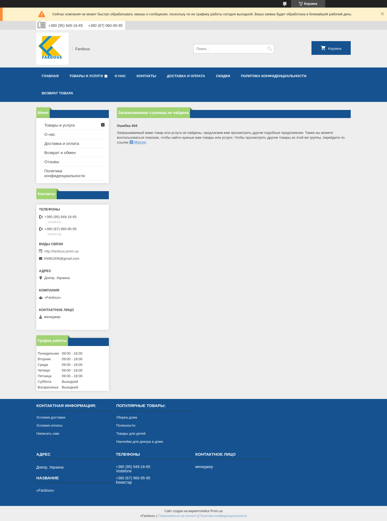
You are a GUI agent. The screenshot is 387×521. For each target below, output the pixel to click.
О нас (120, 76)
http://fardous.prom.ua (61, 251)
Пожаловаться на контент (177, 516)
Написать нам (47, 433)
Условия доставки (50, 417)
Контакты (146, 76)
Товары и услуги (86, 76)
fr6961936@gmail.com (61, 258)
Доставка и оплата (186, 76)
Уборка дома (126, 417)
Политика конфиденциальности (273, 76)
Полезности (125, 425)
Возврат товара (57, 93)
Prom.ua (216, 511)
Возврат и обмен (60, 152)
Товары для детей (130, 433)
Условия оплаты (49, 425)
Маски (140, 142)
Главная (50, 76)
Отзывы (51, 161)
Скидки (223, 76)
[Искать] (269, 48)
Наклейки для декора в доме (139, 442)
